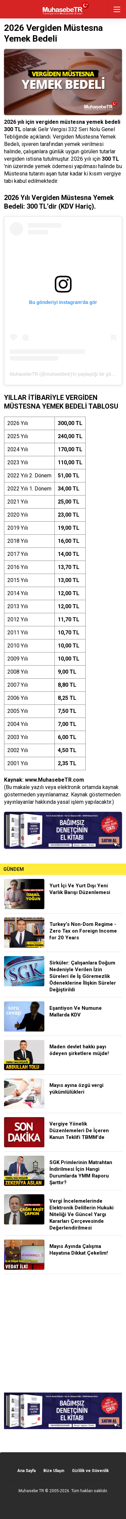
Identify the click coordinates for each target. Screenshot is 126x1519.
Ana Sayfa (26, 1470)
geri (9, 9)
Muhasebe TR (31, 1490)
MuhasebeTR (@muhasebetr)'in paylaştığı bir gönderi (66, 374)
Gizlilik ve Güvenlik (90, 1470)
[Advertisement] (63, 1334)
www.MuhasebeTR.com (54, 780)
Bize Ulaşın (53, 1470)
